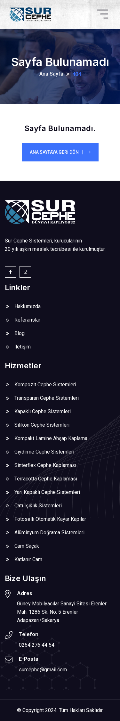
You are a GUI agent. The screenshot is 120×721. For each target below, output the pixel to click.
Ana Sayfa (51, 74)
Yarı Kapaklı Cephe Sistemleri (47, 492)
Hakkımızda (27, 306)
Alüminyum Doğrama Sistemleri (49, 532)
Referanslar (27, 320)
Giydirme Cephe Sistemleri (44, 452)
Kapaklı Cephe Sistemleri (42, 411)
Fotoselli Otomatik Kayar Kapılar (50, 519)
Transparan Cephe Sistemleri (46, 398)
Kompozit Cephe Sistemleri (45, 384)
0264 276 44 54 (36, 645)
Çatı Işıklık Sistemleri (38, 506)
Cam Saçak (26, 546)
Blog (19, 333)
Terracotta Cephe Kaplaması (45, 479)
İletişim (22, 347)
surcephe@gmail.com (43, 670)
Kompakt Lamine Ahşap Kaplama (50, 438)
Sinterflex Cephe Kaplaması (45, 465)
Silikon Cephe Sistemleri (41, 425)
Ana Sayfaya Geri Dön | (60, 152)
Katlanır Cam (28, 559)
